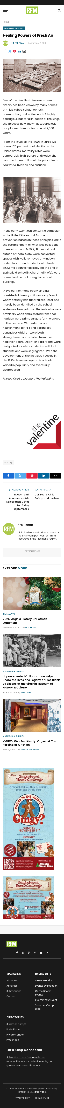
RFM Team (19, 43)
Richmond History (14, 28)
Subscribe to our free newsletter (25, 1057)
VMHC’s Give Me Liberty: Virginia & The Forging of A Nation (29, 743)
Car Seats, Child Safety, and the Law (47, 496)
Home (6, 21)
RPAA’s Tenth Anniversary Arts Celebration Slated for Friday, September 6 (18, 502)
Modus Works (38, 1091)
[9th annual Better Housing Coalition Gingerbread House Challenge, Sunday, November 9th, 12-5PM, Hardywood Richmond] (28, 869)
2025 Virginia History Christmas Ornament (25, 621)
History (8, 462)
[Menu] (5, 10)
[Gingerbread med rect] (28, 918)
